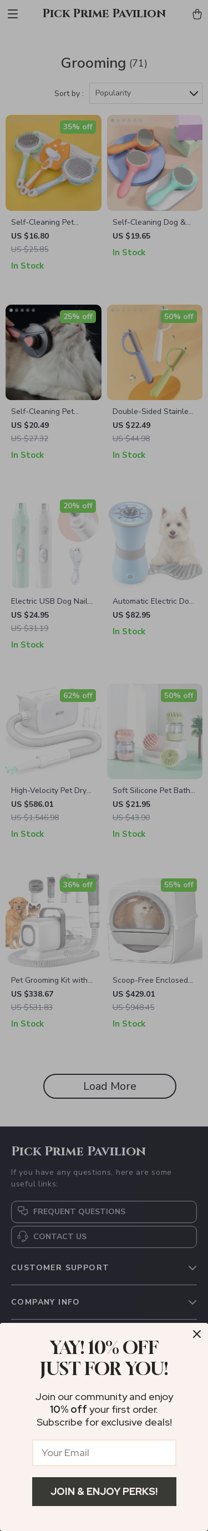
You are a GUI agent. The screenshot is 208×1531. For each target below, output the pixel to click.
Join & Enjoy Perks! (104, 1491)
